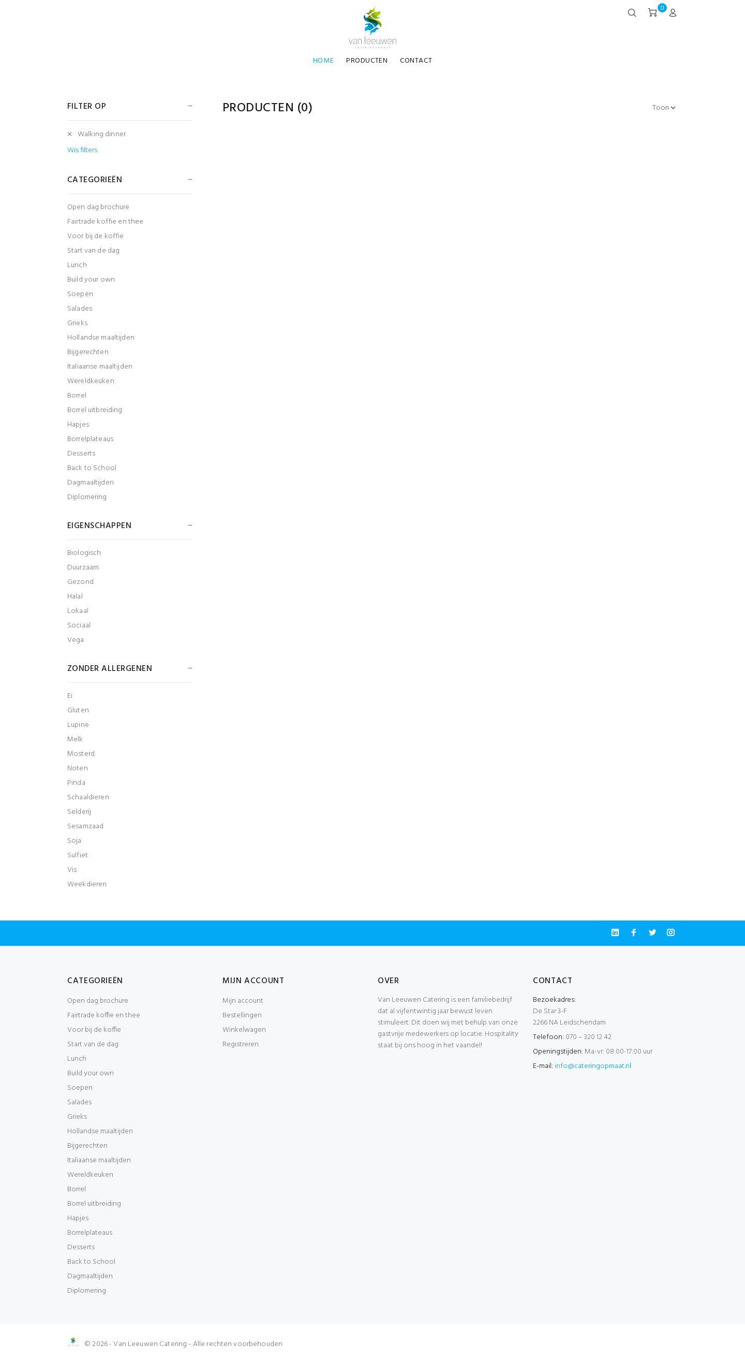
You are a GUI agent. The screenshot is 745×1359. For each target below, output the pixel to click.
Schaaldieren (88, 797)
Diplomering (87, 496)
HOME (323, 61)
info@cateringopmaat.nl (593, 1066)
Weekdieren (87, 884)
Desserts (81, 454)
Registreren (240, 1044)
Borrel (76, 396)
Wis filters (82, 150)
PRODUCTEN (367, 61)
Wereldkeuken (90, 381)
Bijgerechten (88, 352)
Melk (75, 740)
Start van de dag (93, 251)
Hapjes (78, 425)
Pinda (76, 783)
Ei (69, 696)
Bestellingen (242, 1015)
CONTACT (416, 61)
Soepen (80, 294)
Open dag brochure (98, 207)
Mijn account (242, 1001)
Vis (72, 870)
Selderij (79, 812)
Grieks (77, 323)
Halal (75, 597)
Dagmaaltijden (90, 483)
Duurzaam (83, 568)
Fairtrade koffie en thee (105, 222)
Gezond (80, 582)
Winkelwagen (244, 1030)
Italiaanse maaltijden (99, 367)
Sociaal (79, 626)
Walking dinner (102, 134)
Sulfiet (77, 855)
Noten (77, 769)
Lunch (77, 265)
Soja (74, 841)
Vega (75, 639)
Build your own (91, 280)
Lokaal (77, 611)
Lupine (78, 725)
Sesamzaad (85, 826)
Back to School (91, 468)
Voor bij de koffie (95, 236)
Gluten (78, 711)
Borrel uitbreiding (95, 410)
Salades (79, 309)
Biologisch (84, 553)
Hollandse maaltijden (101, 338)
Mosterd (81, 754)
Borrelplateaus (90, 439)
